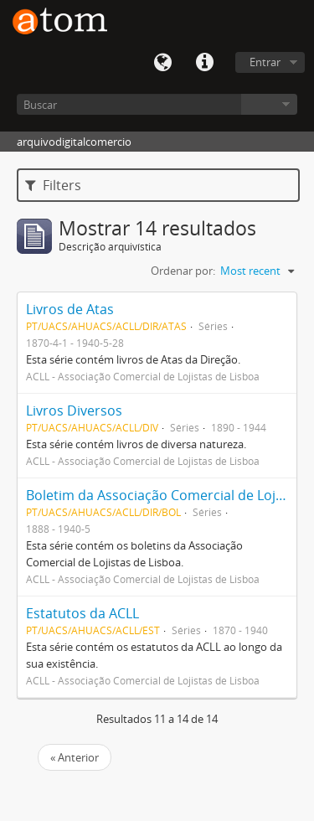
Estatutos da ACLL (82, 613)
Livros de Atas (70, 309)
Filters (53, 185)
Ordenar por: (183, 270)
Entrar (265, 62)
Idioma (162, 63)
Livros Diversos (74, 410)
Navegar (269, 104)
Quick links (204, 63)
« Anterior (74, 757)
